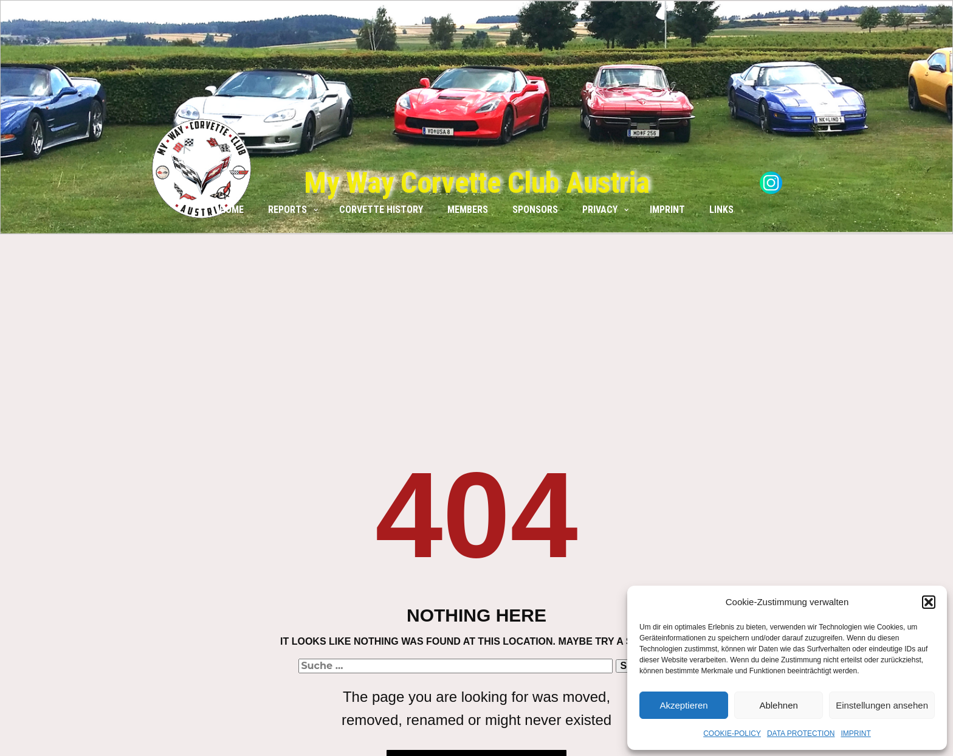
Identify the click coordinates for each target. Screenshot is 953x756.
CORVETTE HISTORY (381, 209)
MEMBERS (467, 209)
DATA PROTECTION (801, 733)
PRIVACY (600, 209)
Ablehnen (778, 705)
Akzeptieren (683, 705)
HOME (231, 209)
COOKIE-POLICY (732, 733)
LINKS (721, 209)
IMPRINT (855, 733)
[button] (929, 602)
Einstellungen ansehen (882, 705)
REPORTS (287, 209)
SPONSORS (535, 209)
